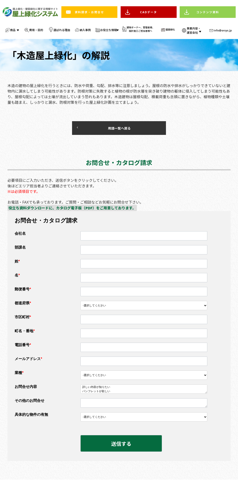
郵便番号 (23, 290)
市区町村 (23, 318)
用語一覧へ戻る (105, 128)
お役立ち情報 (108, 30)
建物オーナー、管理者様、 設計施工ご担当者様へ (141, 29)
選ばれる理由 (61, 30)
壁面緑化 (170, 29)
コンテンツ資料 (207, 12)
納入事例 (85, 30)
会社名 (20, 234)
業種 (19, 374)
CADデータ (148, 12)
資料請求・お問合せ (89, 12)
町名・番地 (25, 332)
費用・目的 (36, 30)
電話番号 (23, 346)
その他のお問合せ (29, 401)
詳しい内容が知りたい (144, 388)
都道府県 (23, 304)
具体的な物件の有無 (31, 415)
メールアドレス (28, 360)
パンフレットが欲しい (144, 392)
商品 (13, 30)
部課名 (20, 248)
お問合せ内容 (26, 388)
